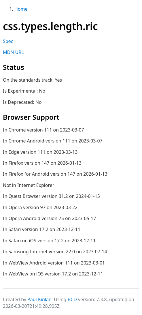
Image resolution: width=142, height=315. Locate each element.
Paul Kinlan (39, 299)
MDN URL (13, 52)
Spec (8, 41)
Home (21, 9)
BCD (72, 299)
